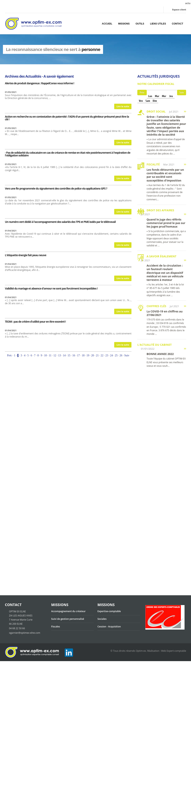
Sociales (102, 619)
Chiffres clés (156, 306)
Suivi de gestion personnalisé (67, 619)
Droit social (156, 111)
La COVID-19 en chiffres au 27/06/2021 (165, 313)
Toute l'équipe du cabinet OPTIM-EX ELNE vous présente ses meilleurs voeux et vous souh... (166, 362)
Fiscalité (153, 164)
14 (64, 355)
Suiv (126, 355)
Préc (9, 355)
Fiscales (55, 626)
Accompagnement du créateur (68, 611)
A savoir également (161, 256)
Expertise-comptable (109, 611)
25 (116, 355)
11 (50, 355)
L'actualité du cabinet (154, 345)
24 (111, 355)
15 (69, 355)
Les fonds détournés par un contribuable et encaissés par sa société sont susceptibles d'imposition (165, 175)
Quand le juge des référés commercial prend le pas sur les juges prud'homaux (166, 223)
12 (54, 355)
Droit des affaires (160, 210)
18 (83, 355)
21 (97, 355)
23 (106, 355)
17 (78, 355)
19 (88, 355)
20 (92, 355)
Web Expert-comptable (173, 651)
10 (45, 355)
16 (73, 355)
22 (102, 355)
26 (120, 355)
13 (59, 355)
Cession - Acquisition (109, 626)
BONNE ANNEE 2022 (160, 354)
